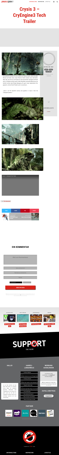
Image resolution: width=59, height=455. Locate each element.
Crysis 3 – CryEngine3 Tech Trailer (29, 15)
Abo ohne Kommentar (27, 282)
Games (46, 69)
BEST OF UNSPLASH (23, 312)
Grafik (50, 69)
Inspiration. (41, 1)
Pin (25, 210)
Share (15, 210)
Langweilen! (48, 396)
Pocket (34, 210)
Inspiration (29, 452)
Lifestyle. (48, 1)
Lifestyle (47, 452)
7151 (31, 446)
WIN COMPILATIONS (9, 312)
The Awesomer (7, 201)
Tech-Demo (48, 71)
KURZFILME (49, 312)
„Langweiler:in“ (52, 375)
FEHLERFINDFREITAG (36, 312)
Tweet (6, 210)
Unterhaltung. (33, 1)
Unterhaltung (11, 452)
